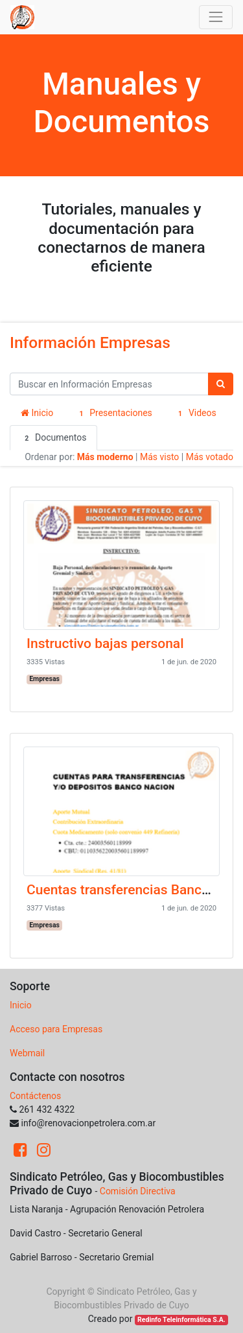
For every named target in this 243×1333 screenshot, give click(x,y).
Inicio (37, 413)
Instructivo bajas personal (105, 643)
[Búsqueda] (220, 384)
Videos (195, 413)
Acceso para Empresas (56, 1029)
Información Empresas (90, 342)
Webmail (27, 1053)
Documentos (53, 438)
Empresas (44, 679)
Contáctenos (35, 1096)
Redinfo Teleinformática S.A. (181, 1320)
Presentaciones (113, 413)
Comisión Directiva (138, 1191)
